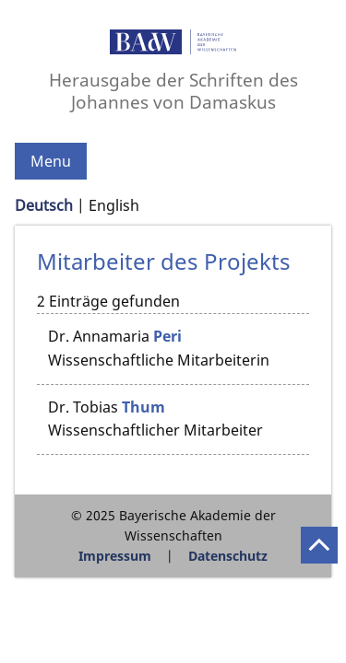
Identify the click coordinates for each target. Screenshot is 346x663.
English (114, 205)
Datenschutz (228, 555)
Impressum (114, 555)
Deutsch (44, 205)
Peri (167, 336)
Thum (143, 407)
